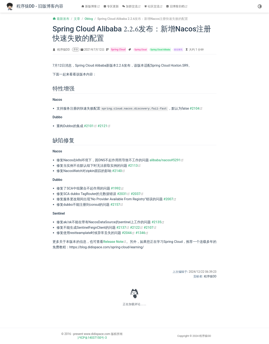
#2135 (158, 222)
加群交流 (132, 6)
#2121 (104, 126)
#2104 (196, 108)
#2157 (116, 205)
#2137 (122, 228)
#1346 (142, 233)
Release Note (114, 242)
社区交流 (154, 6)
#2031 (123, 194)
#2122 (136, 228)
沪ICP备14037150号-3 (92, 337)
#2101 (90, 126)
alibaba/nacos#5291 (167, 160)
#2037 (137, 194)
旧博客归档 (177, 6)
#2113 (134, 165)
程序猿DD (63, 49)
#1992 (117, 188)
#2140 (118, 171)
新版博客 (91, 6)
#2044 (128, 233)
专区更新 (111, 6)
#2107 (150, 228)
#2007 (170, 199)
